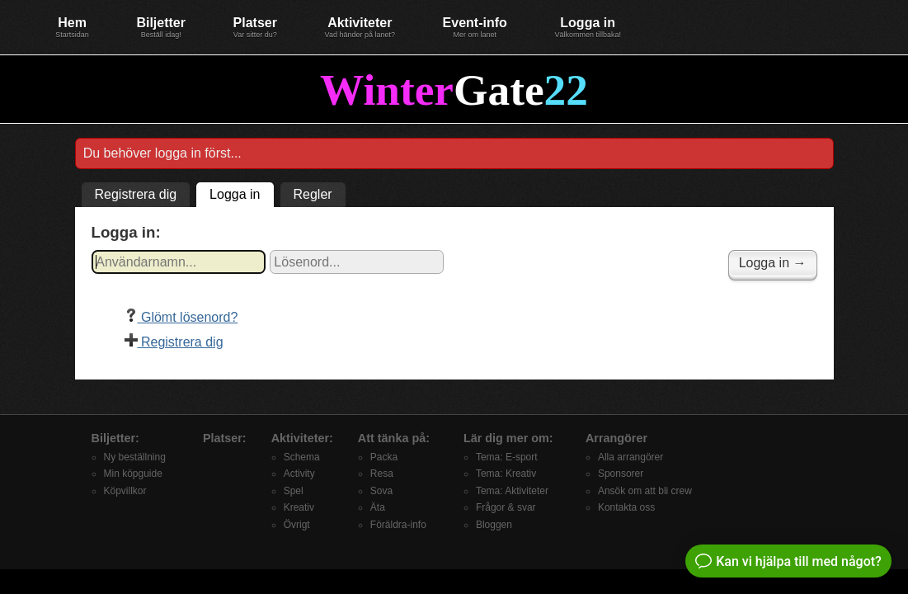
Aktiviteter (360, 27)
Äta (377, 507)
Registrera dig (136, 194)
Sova (381, 491)
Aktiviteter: (302, 438)
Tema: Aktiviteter (512, 491)
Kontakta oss (626, 507)
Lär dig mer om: (508, 438)
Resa (381, 473)
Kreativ (299, 507)
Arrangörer (616, 438)
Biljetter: (115, 438)
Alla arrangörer (630, 457)
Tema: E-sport (507, 457)
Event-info (475, 27)
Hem (72, 27)
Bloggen (494, 524)
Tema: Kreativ (506, 473)
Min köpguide (133, 473)
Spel (293, 491)
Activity (299, 473)
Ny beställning (135, 457)
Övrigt (297, 524)
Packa (384, 457)
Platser (255, 27)
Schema (302, 457)
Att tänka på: (394, 438)
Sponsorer (620, 473)
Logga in (587, 27)
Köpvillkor (125, 491)
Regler (313, 194)
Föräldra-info (398, 524)
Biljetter (161, 27)
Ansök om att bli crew (645, 491)
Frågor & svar (506, 507)
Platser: (225, 438)
